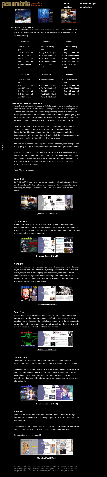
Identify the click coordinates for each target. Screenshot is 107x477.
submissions (86, 7)
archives (68, 7)
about (66, 4)
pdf (94, 4)
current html (85, 4)
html (28, 47)
